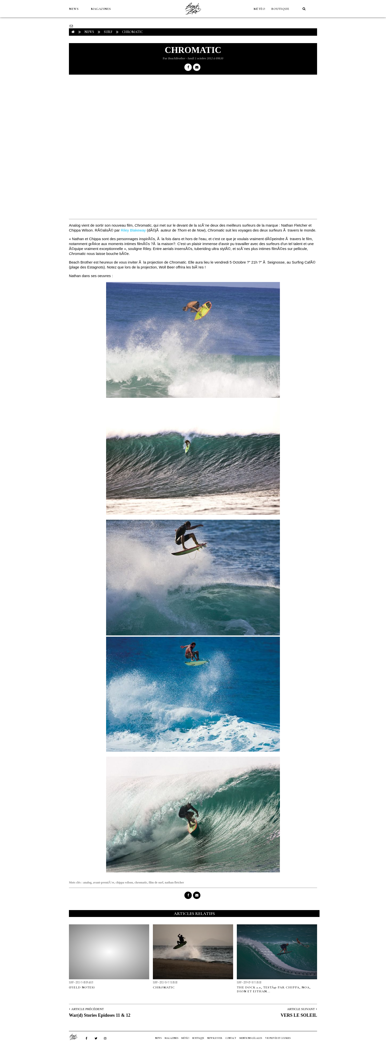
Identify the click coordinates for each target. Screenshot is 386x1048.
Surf (108, 32)
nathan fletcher (174, 882)
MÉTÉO (259, 9)
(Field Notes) (82, 987)
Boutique (280, 9)
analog (87, 882)
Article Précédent (87, 1009)
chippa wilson (124, 882)
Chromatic (164, 987)
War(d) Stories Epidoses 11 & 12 (99, 1015)
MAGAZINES (101, 9)
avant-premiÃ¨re (103, 882)
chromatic (140, 882)
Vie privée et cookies (277, 1038)
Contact (230, 1038)
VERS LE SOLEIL (299, 1015)
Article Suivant (301, 1009)
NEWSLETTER (214, 1038)
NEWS (74, 9)
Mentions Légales (251, 1038)
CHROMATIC (132, 32)
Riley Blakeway (133, 230)
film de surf (156, 882)
